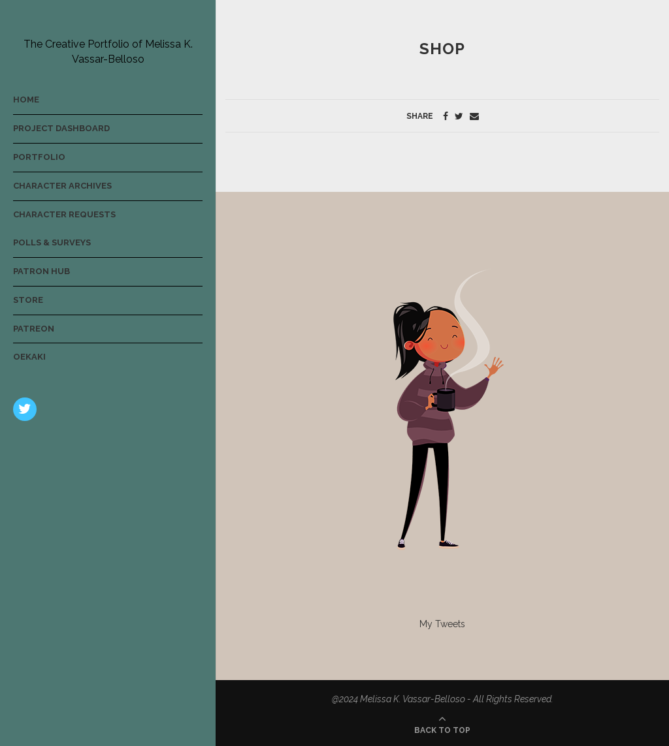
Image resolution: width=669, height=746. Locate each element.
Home (26, 99)
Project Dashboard (61, 128)
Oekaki (29, 357)
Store (28, 300)
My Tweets (442, 624)
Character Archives (62, 186)
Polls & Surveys (52, 242)
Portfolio (39, 157)
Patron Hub (41, 271)
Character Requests (64, 214)
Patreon (33, 329)
